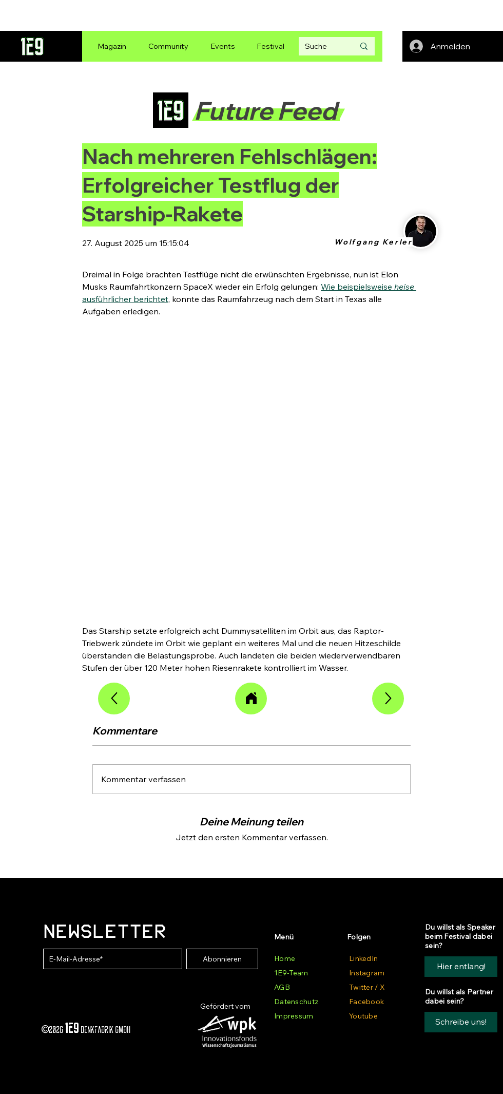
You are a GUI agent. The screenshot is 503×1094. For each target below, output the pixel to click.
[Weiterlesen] (114, 698)
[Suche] (322, 46)
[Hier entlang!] (460, 966)
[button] (460, 1022)
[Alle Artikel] (251, 698)
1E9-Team (291, 972)
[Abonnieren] (222, 959)
